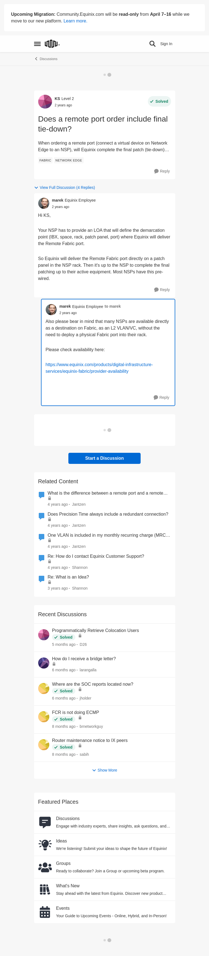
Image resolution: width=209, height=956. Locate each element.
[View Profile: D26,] (43, 634)
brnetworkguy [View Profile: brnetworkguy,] (91, 726)
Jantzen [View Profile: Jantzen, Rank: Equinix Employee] (79, 504)
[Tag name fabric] (45, 160)
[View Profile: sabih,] (43, 744)
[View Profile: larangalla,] (43, 663)
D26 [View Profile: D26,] (83, 644)
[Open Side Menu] (37, 44)
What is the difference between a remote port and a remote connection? (105, 493)
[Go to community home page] (52, 44)
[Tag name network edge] (68, 160)
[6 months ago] (64, 670)
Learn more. (75, 21)
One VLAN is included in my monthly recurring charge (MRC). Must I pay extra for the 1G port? (108, 535)
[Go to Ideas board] (45, 845)
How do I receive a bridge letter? (84, 658)
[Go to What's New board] (45, 889)
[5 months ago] (64, 644)
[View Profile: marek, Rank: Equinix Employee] (43, 203)
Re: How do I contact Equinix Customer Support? (96, 556)
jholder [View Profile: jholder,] (85, 698)
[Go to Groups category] (45, 867)
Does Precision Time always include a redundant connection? (108, 514)
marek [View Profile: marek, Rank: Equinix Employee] (57, 200)
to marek (113, 306)
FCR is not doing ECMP (75, 712)
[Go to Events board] (45, 912)
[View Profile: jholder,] (43, 688)
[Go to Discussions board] (45, 822)
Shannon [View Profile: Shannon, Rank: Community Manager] (79, 567)
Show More (104, 770)
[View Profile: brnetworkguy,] (43, 716)
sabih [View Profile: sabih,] (84, 754)
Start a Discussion (104, 458)
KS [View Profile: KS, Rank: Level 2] (57, 98)
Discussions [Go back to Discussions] (46, 58)
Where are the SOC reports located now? (92, 684)
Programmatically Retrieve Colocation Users (95, 630)
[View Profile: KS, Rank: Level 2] (45, 102)
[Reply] (162, 171)
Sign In (166, 44)
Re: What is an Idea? (68, 577)
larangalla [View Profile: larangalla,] (87, 670)
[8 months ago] (64, 726)
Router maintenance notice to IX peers (90, 740)
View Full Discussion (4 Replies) (64, 187)
